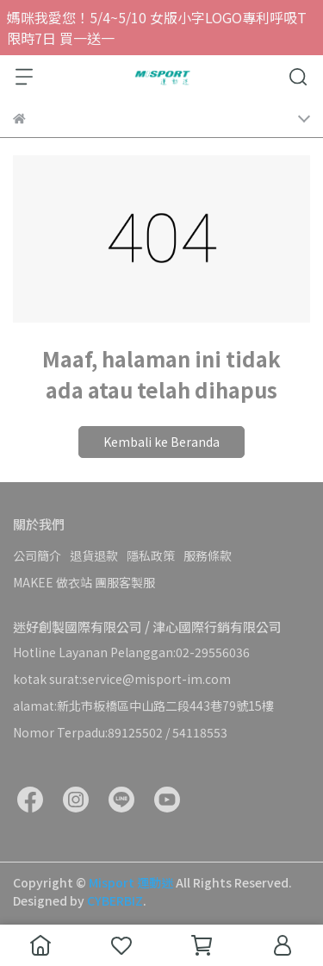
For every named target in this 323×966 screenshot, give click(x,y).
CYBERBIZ (115, 900)
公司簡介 (37, 555)
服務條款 (207, 555)
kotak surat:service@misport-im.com (122, 678)
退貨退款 (94, 555)
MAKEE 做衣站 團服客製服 (84, 582)
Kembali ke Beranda (161, 441)
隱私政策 (151, 555)
